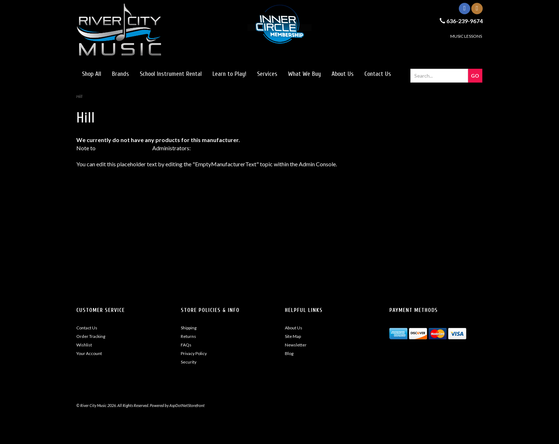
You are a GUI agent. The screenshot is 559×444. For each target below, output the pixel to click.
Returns (188, 336)
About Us (343, 74)
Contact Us (377, 74)
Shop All (91, 74)
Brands (120, 74)
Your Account (89, 353)
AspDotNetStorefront (124, 148)
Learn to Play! (229, 74)
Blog (289, 353)
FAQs (186, 345)
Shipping (188, 327)
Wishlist (84, 345)
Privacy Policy (194, 353)
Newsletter (296, 345)
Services (267, 74)
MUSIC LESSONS (466, 36)
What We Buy (304, 74)
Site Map (293, 336)
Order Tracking (90, 336)
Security (188, 362)
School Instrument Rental (171, 74)
